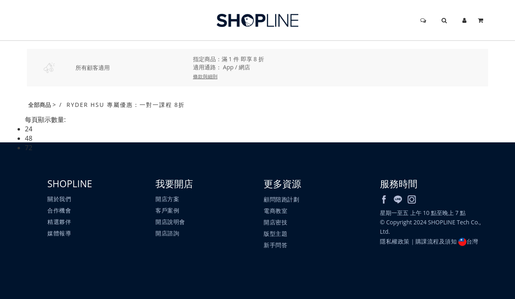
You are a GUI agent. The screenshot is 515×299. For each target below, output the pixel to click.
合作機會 (59, 210)
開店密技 (275, 222)
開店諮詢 (167, 233)
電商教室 (275, 211)
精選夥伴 (59, 222)
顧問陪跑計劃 (281, 199)
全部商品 (39, 105)
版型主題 (275, 233)
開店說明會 (170, 222)
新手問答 (275, 245)
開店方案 (167, 199)
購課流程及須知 (436, 241)
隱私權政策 (395, 241)
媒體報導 (59, 233)
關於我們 (59, 199)
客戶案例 (167, 210)
